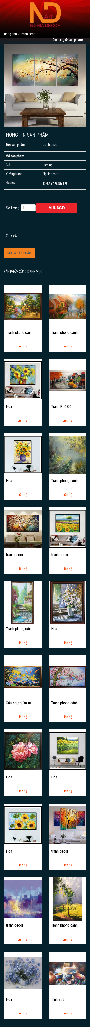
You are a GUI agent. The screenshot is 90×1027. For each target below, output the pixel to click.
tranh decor (14, 555)
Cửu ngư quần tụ (18, 703)
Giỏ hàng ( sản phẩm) (68, 40)
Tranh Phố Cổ (61, 407)
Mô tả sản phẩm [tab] (19, 253)
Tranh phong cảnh (19, 332)
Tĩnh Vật (57, 999)
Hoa (9, 407)
